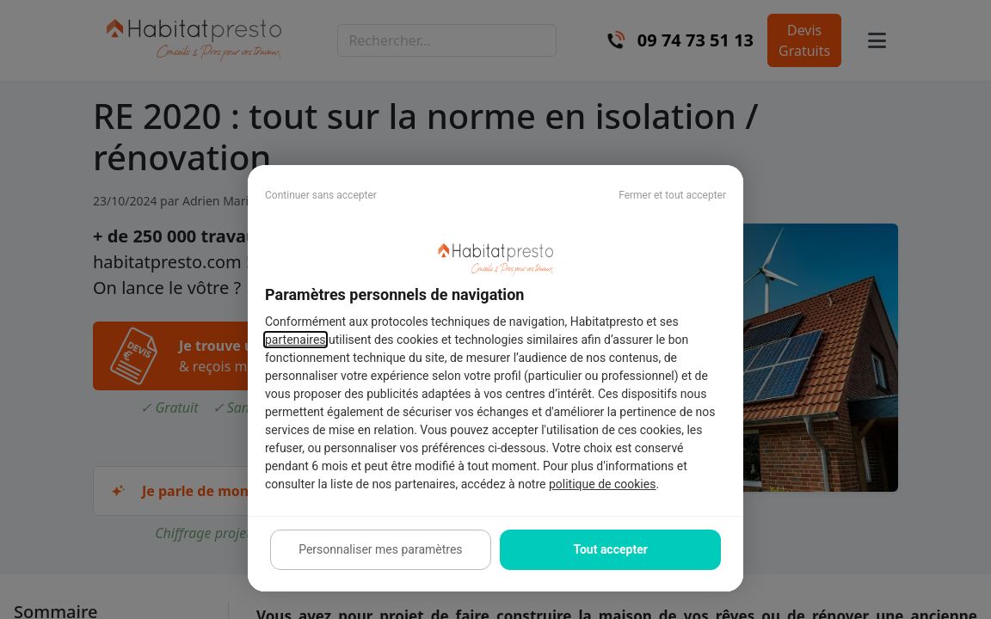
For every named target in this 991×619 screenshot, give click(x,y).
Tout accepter (610, 549)
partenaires (295, 339)
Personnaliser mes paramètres (380, 549)
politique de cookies (602, 484)
